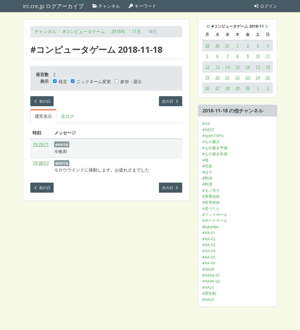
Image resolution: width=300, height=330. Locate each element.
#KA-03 (208, 244)
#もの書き (211, 141)
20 (217, 77)
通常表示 (43, 116)
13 (217, 66)
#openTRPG (213, 135)
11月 (136, 31)
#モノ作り (211, 190)
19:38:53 (40, 163)
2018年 (118, 31)
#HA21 (208, 287)
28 (227, 87)
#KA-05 (208, 257)
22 (237, 77)
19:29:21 (40, 144)
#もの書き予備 (214, 147)
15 (237, 66)
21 (227, 77)
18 (268, 66)
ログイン (265, 6)
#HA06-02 (211, 281)
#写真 (207, 166)
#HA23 (208, 299)
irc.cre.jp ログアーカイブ (53, 6)
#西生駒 (209, 293)
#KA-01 (208, 232)
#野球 (207, 178)
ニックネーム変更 (91, 82)
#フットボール (214, 214)
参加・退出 (128, 82)
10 (258, 56)
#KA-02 (208, 238)
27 (217, 87)
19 (207, 77)
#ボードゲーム (214, 220)
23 (248, 77)
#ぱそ (207, 171)
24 (258, 77)
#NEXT (208, 129)
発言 (60, 82)
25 (268, 77)
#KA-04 (208, 250)
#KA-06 (208, 263)
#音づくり (211, 208)
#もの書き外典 (214, 153)
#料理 (207, 184)
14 (227, 66)
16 (248, 66)
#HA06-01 (211, 275)
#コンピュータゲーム (84, 31)
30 (217, 45)
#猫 (205, 160)
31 (227, 45)
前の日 (42, 101)
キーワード (142, 6)
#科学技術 (211, 202)
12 (207, 66)
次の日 (170, 101)
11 (268, 56)
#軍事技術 (211, 196)
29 (207, 45)
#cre (206, 123)
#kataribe (210, 226)
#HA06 (208, 269)
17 (258, 66)
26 (207, 87)
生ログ (67, 116)
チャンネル (106, 6)
